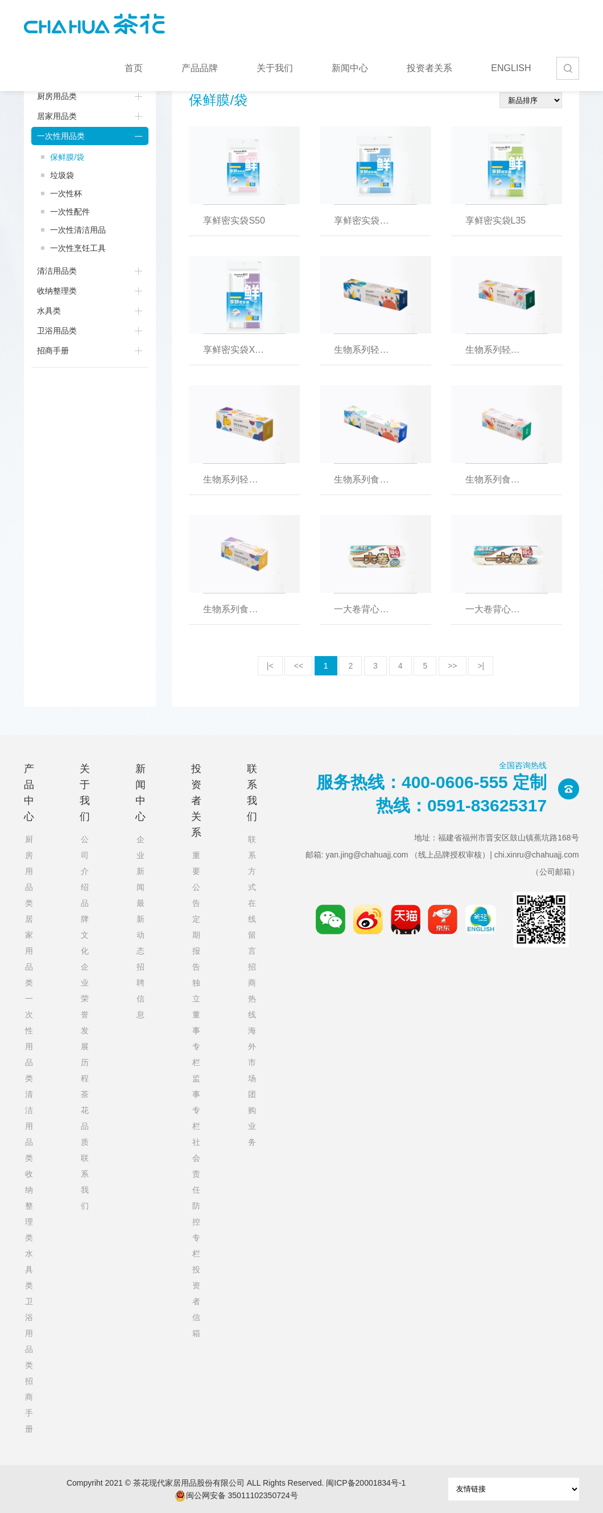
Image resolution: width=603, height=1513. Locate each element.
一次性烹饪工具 (78, 248)
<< (298, 665)
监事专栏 (196, 1102)
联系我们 (85, 1181)
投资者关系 (429, 68)
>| (480, 665)
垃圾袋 (62, 175)
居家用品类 (57, 116)
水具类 (49, 310)
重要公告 (196, 879)
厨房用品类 (57, 96)
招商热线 (252, 990)
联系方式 (252, 863)
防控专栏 (196, 1229)
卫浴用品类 (57, 330)
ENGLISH (511, 68)
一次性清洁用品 (78, 229)
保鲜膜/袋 (67, 157)
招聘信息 (140, 990)
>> (452, 665)
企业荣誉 (85, 990)
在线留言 (252, 926)
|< (270, 665)
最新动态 (140, 926)
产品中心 (29, 792)
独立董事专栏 (196, 1022)
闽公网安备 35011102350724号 (236, 1496)
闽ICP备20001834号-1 (366, 1482)
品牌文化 (85, 926)
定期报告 (196, 942)
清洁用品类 (57, 270)
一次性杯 (66, 193)
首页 (134, 68)
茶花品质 (85, 1118)
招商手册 (53, 350)
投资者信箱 (196, 1301)
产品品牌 (199, 68)
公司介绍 (85, 863)
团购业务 (252, 1118)
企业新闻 (140, 863)
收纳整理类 (57, 290)
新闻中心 (350, 68)
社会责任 (196, 1165)
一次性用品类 (61, 136)
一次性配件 (70, 211)
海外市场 (252, 1054)
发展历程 (85, 1054)
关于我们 (275, 68)
